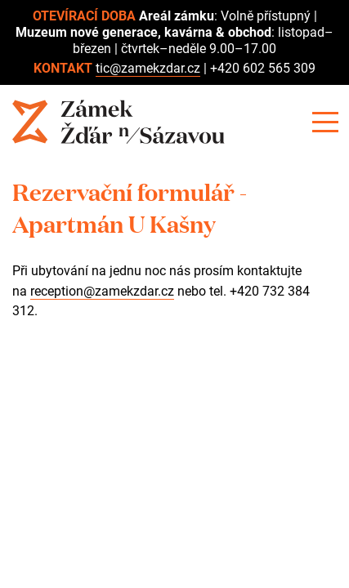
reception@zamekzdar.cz (102, 291)
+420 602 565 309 (262, 68)
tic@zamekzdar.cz (148, 68)
